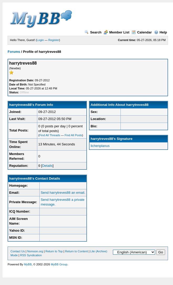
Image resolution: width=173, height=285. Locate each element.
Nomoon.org (35, 251)
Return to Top (54, 251)
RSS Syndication (31, 255)
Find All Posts (73, 135)
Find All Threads (49, 135)
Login (40, 40)
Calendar (142, 32)
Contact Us (18, 251)
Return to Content (76, 251)
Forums (14, 52)
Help (160, 32)
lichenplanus (100, 146)
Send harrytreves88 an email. (63, 193)
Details (47, 166)
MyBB (28, 264)
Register (53, 40)
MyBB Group (59, 264)
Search (93, 32)
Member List (116, 32)
